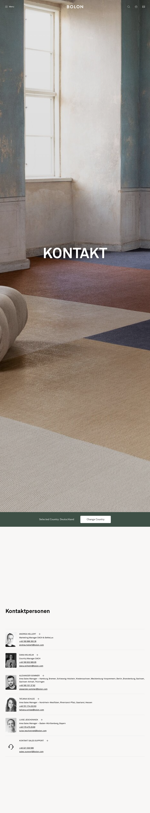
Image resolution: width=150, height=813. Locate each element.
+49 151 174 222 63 (27, 706)
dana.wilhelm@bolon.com (31, 666)
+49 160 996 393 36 (27, 641)
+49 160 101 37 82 (27, 686)
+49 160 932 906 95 (27, 662)
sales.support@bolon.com (31, 752)
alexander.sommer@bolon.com (33, 689)
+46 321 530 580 (26, 748)
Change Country (95, 519)
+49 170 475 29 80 (27, 727)
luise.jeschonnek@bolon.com (32, 731)
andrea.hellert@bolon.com (31, 645)
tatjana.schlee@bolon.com (31, 710)
